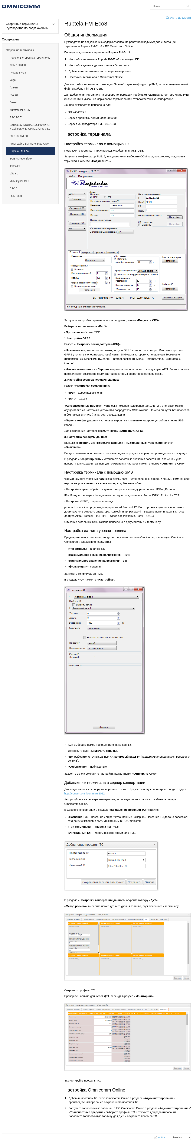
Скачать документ (178, 17)
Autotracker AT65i (20, 109)
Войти (161, 1137)
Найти (188, 6)
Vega (13, 79)
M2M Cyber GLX (19, 181)
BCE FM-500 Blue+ (21, 158)
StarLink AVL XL (19, 136)
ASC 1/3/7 (16, 117)
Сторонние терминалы (20, 50)
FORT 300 (16, 195)
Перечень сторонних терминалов (30, 57)
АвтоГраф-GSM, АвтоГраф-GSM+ (30, 143)
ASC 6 (13, 188)
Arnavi (13, 102)
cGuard (14, 173)
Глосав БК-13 (18, 72)
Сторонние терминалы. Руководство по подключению (27, 26)
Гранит (14, 87)
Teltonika (15, 166)
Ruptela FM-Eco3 (20, 151)
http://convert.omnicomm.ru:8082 (84, 793)
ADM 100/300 (18, 65)
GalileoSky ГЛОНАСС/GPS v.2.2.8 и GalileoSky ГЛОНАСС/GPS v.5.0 (30, 126)
